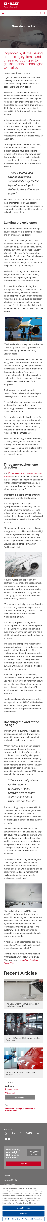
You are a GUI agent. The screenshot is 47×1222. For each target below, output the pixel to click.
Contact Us (20, 1097)
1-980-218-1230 (12, 1089)
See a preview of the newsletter (34, 1153)
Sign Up (24, 1164)
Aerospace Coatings (13, 1108)
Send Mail (10, 1093)
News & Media (10, 1180)
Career (7, 1175)
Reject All (23, 1213)
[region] (23, 1203)
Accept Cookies (23, 1208)
